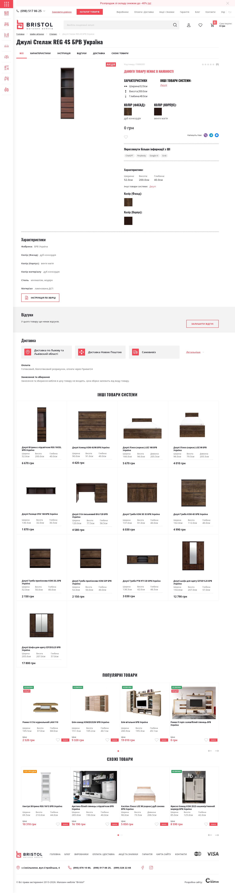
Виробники (123, 11)
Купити (63, 741)
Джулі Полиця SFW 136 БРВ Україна (40, 514)
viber (206, 135)
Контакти (210, 11)
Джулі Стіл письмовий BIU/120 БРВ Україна (90, 516)
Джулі (163, 85)
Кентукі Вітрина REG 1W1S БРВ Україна (42, 809)
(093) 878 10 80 (81, 872)
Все (22, 53)
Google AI (160, 156)
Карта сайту (163, 858)
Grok (173, 156)
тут (149, 3)
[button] (118, 753)
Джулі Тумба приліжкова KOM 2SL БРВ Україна (41, 583)
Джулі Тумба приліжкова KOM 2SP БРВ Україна (92, 583)
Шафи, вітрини (37, 34)
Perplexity (145, 156)
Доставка (99, 53)
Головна (20, 34)
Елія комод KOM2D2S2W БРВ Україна (90, 723)
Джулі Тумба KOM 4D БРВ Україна (191, 515)
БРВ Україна (41, 247)
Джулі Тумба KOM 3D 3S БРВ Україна (141, 515)
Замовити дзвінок (62, 11)
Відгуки (82, 53)
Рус (230, 11)
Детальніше (193, 352)
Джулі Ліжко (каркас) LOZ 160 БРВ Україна (140, 449)
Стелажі (53, 34)
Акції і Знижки (166, 11)
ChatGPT (130, 156)
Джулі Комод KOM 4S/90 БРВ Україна (91, 448)
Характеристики (40, 53)
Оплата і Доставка (144, 11)
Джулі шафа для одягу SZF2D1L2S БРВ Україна (193, 583)
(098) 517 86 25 (31, 11)
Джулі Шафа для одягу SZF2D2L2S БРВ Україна (41, 649)
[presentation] (210, 753)
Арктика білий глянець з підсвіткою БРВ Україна (93, 810)
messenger (217, 135)
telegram (211, 135)
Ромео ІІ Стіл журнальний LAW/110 (40, 723)
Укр (223, 11)
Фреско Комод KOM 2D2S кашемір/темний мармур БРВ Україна (193, 810)
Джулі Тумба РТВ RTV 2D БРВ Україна (142, 581)
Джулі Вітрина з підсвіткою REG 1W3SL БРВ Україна (41, 449)
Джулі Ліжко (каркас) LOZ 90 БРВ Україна (190, 449)
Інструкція (63, 53)
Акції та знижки (128, 858)
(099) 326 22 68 (122, 872)
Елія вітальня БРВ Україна (134, 723)
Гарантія (184, 11)
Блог (197, 11)
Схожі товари (120, 53)
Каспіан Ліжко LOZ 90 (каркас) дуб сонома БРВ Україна (142, 810)
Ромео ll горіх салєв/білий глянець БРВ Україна (191, 724)
